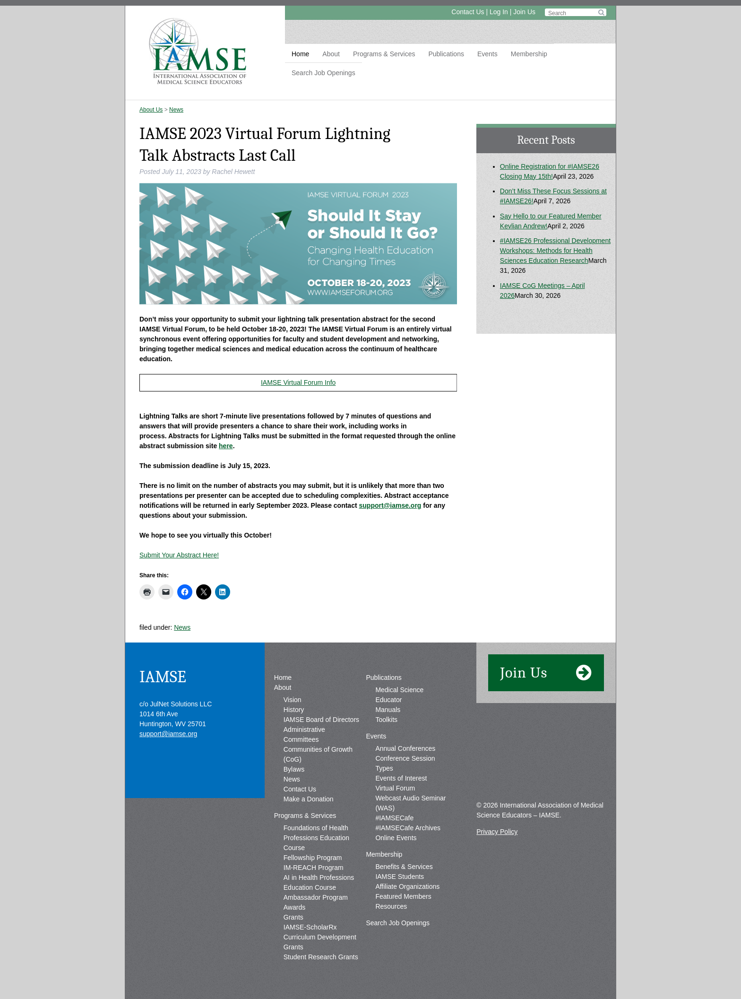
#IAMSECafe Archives (407, 828)
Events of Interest (401, 778)
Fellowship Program (313, 857)
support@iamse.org (390, 505)
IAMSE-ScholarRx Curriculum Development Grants (320, 937)
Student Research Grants (321, 957)
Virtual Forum (395, 788)
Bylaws (294, 769)
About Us (151, 109)
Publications (446, 54)
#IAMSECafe (394, 818)
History (294, 709)
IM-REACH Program (314, 867)
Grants (293, 917)
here (226, 446)
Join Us (524, 12)
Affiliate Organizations (407, 886)
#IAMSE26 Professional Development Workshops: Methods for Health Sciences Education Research (555, 250)
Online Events (395, 838)
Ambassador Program (316, 897)
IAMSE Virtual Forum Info (298, 382)
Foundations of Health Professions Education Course (316, 837)
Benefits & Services (403, 866)
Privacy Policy (496, 831)
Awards (294, 907)
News (176, 109)
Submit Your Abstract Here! (179, 555)
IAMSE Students (399, 876)
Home (300, 54)
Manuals (387, 709)
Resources (391, 906)
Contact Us (467, 12)
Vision (293, 700)
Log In (499, 12)
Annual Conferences (405, 748)
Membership (529, 54)
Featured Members (403, 896)
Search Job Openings (323, 73)
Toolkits (386, 719)
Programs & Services (384, 54)
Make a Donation (309, 799)
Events (487, 54)
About (331, 54)
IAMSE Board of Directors (321, 719)
